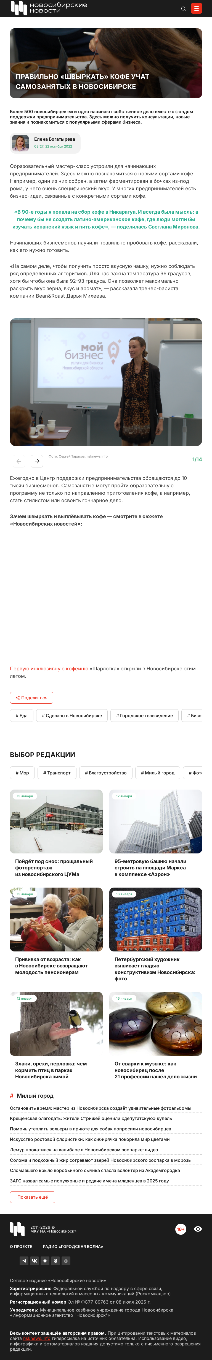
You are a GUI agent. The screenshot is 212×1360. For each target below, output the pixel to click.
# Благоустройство (106, 773)
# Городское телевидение (144, 715)
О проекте (21, 1246)
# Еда (22, 715)
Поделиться (31, 697)
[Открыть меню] (196, 8)
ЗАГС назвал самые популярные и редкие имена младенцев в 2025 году (89, 1181)
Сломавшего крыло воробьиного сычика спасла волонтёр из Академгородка (95, 1170)
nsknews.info (37, 1338)
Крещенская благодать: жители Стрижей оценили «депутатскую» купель (91, 1118)
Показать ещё (32, 1197)
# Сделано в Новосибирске (72, 715)
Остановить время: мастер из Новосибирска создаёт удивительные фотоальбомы (100, 1108)
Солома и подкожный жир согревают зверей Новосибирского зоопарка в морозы (101, 1160)
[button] (37, 461)
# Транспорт (57, 773)
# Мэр (22, 773)
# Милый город (157, 773)
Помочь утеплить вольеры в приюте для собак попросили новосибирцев (90, 1128)
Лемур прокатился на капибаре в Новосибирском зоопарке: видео (84, 1149)
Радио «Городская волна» (73, 1246)
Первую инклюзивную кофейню (49, 668)
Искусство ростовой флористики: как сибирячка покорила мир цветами (90, 1139)
